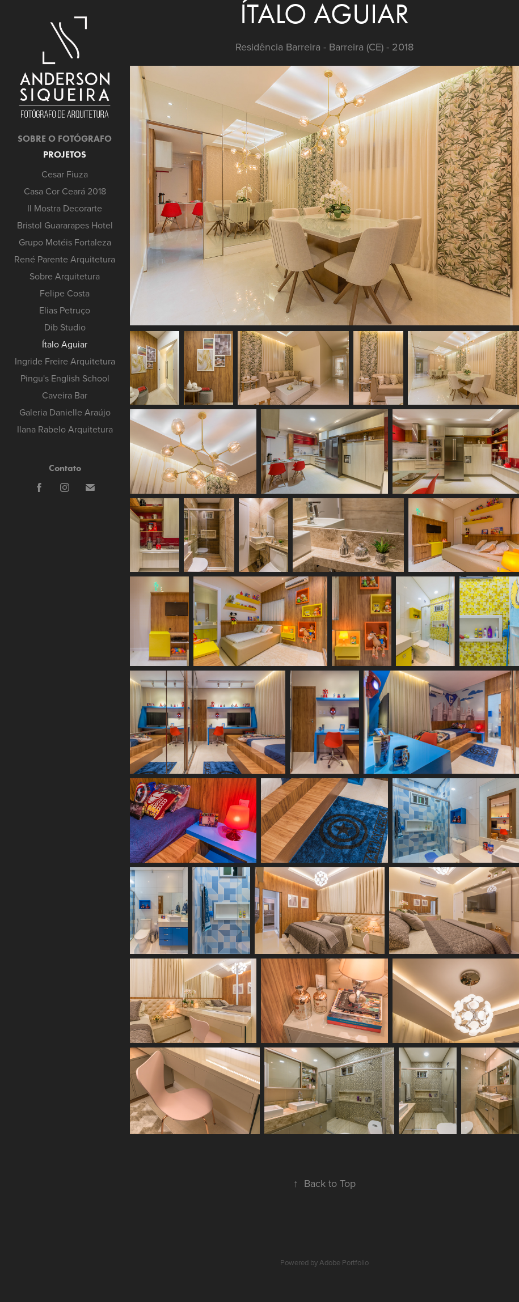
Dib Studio (65, 327)
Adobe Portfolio (344, 1262)
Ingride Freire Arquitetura (65, 361)
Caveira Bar (64, 395)
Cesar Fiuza (64, 174)
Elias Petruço (64, 310)
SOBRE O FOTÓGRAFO (65, 138)
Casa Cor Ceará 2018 (65, 191)
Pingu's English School (64, 378)
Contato (65, 468)
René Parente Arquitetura (64, 259)
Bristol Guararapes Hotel (65, 225)
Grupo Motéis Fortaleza (65, 242)
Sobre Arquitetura (64, 276)
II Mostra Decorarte (64, 208)
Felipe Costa (65, 293)
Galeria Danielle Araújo (65, 412)
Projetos (64, 154)
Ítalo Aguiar (64, 344)
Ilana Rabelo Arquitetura (65, 429)
